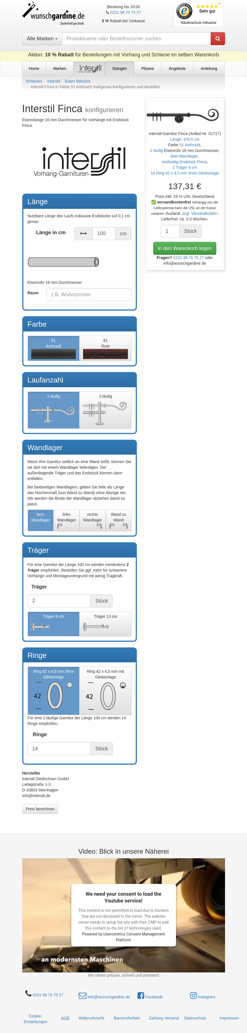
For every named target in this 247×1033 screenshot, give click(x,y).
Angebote (177, 68)
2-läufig (105, 410)
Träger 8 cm (53, 624)
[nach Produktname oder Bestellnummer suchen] (136, 38)
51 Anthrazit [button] (189, 145)
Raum (33, 293)
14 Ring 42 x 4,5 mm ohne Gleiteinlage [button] (185, 173)
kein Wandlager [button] (184, 156)
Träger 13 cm (105, 624)
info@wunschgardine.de (104, 995)
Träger (39, 587)
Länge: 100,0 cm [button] (184, 139)
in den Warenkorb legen (185, 248)
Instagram (202, 995)
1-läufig (53, 410)
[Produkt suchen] (218, 38)
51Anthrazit (53, 348)
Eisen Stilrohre (78, 81)
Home (34, 68)
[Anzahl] (170, 231)
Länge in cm (51, 232)
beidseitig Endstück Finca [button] (184, 162)
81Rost (105, 348)
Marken (59, 68)
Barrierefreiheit (127, 1018)
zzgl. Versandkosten (199, 213)
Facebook (150, 995)
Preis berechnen (40, 809)
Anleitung (209, 68)
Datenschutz (195, 1018)
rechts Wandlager (92, 520)
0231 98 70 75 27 (125, 12)
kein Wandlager (40, 520)
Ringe (40, 734)
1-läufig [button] (157, 150)
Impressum (229, 1018)
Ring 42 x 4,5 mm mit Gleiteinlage (105, 691)
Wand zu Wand (118, 520)
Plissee (147, 68)
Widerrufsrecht (91, 1018)
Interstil (53, 81)
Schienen (34, 81)
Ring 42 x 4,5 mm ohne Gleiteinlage (53, 691)
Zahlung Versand (164, 1018)
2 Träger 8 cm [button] (185, 167)
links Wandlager (66, 520)
